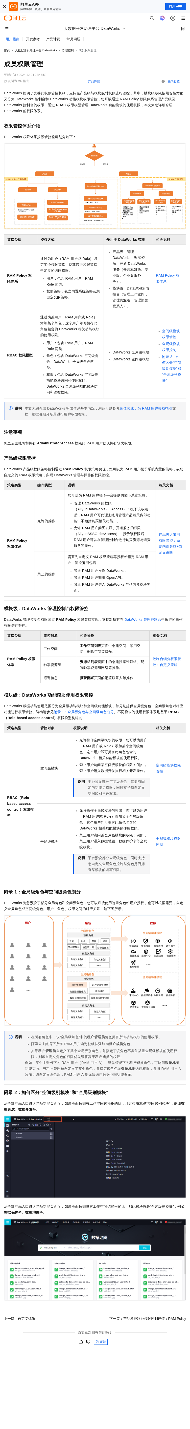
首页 (7, 50)
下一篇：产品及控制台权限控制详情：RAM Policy (147, 1319)
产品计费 (53, 39)
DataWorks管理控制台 (142, 619)
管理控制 (68, 50)
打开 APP (175, 6)
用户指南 (13, 39)
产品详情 (94, 81)
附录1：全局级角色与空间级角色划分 (84, 712)
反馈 (100, 1342)
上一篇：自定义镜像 (19, 1319)
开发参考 (33, 39)
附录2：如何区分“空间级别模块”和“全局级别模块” (171, 368)
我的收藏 (174, 81)
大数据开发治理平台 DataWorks (36, 50)
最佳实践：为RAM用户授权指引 (145, 408)
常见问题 (73, 39)
